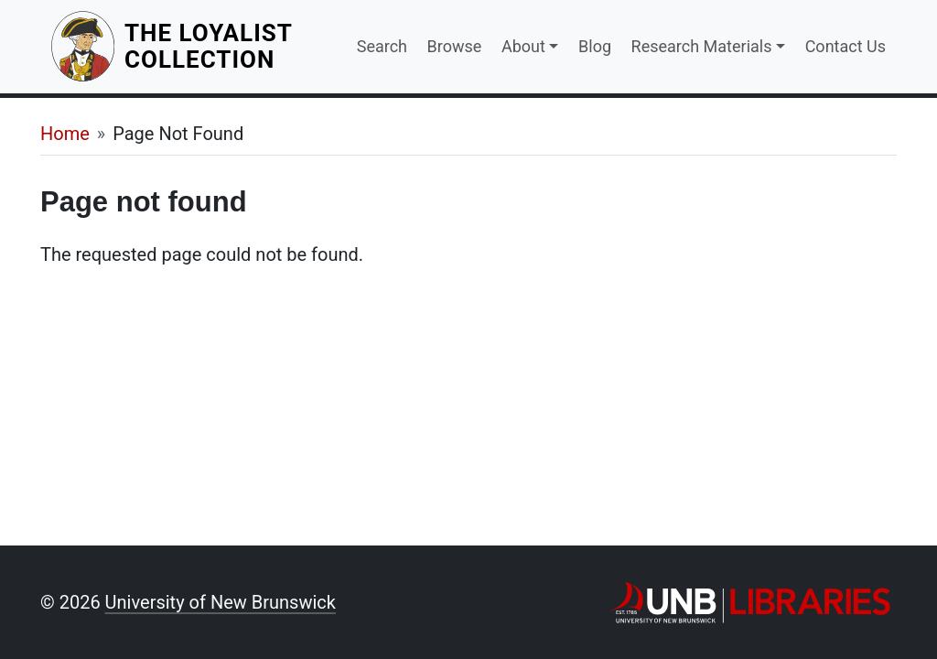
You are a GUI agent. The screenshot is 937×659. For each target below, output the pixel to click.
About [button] (523, 46)
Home (65, 134)
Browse (454, 46)
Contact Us (845, 46)
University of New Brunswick (220, 602)
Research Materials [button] (701, 46)
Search (382, 46)
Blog (594, 46)
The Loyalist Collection (229, 46)
